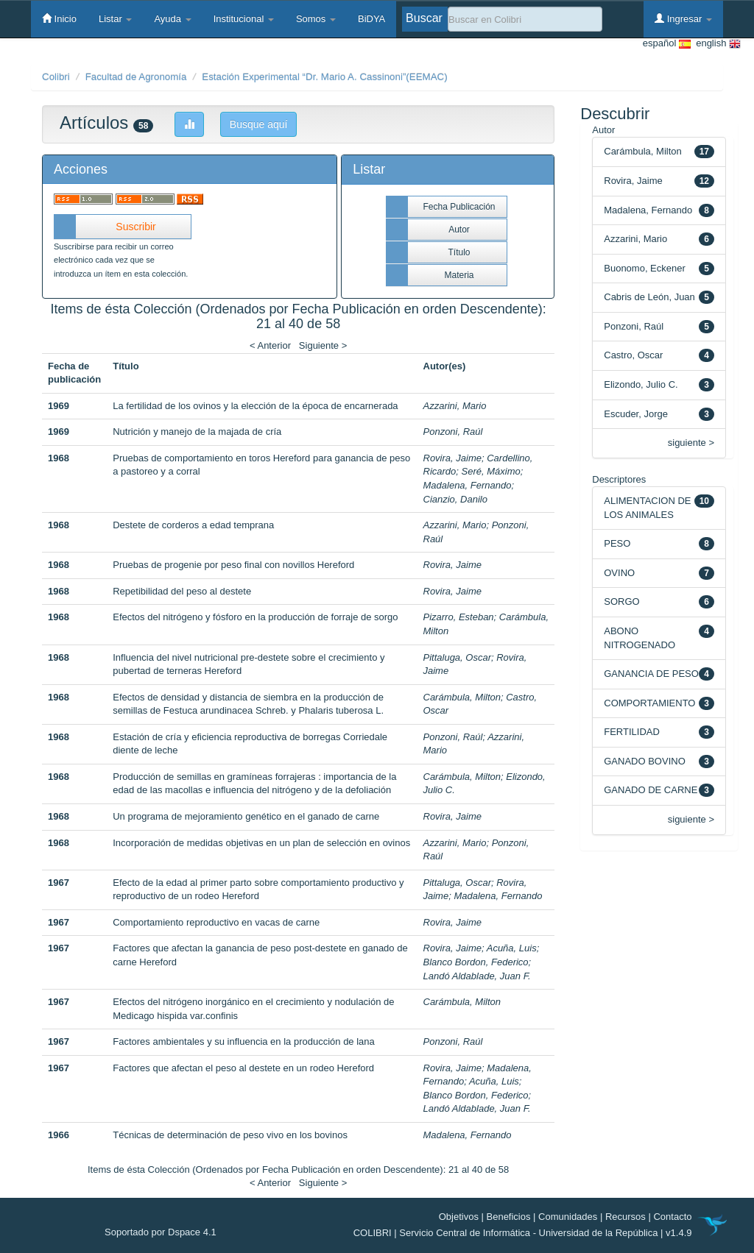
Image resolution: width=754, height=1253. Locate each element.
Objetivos (459, 1216)
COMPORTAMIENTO (649, 703)
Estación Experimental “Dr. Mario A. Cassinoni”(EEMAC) (324, 76)
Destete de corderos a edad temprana (193, 524)
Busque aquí (259, 124)
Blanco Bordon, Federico (476, 962)
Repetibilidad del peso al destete (182, 591)
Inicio (59, 18)
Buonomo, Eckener (645, 268)
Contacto (672, 1216)
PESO (617, 543)
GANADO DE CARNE (650, 789)
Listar (115, 18)
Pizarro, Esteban (458, 616)
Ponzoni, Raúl (453, 431)
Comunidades (567, 1216)
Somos (316, 18)
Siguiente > (323, 345)
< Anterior (270, 345)
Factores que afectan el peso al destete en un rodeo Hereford (243, 1067)
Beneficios (509, 1216)
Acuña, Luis (512, 948)
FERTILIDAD (632, 731)
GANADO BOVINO (645, 761)
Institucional (244, 18)
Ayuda (172, 18)
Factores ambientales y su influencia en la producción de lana (244, 1041)
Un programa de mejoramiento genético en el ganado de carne (246, 816)
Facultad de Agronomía (136, 76)
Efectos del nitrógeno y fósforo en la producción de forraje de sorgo (255, 616)
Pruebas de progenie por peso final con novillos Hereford (233, 564)
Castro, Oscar (633, 355)
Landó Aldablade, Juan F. (477, 976)
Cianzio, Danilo (455, 499)
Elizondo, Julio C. (640, 384)
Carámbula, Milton (462, 697)
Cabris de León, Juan (649, 296)
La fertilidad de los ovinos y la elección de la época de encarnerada (255, 405)
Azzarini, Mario (455, 405)
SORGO (621, 601)
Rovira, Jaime (452, 458)
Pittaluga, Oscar (457, 657)
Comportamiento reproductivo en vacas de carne (216, 922)
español (667, 44)
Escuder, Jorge (636, 413)
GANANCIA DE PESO (651, 673)
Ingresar (683, 18)
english (716, 44)
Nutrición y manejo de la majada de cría (197, 431)
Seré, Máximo (491, 471)
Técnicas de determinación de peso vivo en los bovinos (230, 1134)
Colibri (56, 76)
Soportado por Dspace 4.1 (160, 1232)
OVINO (619, 572)
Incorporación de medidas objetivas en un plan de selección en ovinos (261, 842)
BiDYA (371, 18)
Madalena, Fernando (467, 485)
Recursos (625, 1216)
